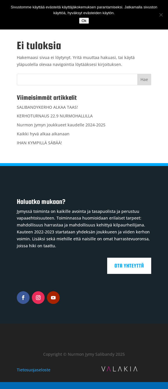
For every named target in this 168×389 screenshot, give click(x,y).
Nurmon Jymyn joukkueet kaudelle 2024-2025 (61, 125)
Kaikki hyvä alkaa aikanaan (43, 134)
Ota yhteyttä (129, 266)
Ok (83, 21)
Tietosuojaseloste (33, 370)
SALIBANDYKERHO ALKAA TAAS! (47, 107)
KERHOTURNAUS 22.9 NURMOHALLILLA (55, 116)
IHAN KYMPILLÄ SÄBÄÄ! (39, 142)
